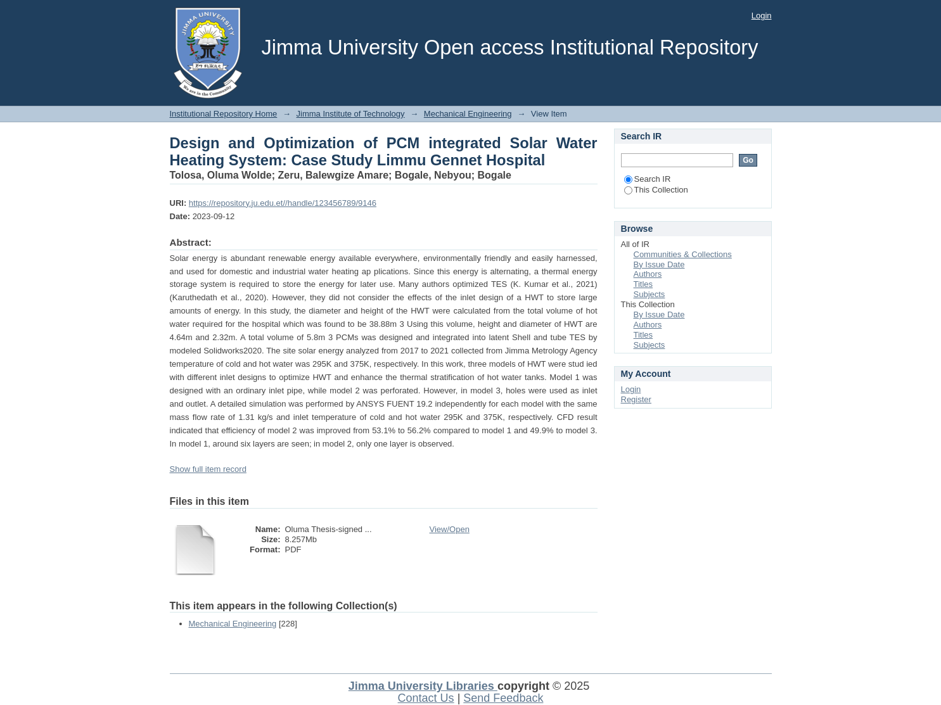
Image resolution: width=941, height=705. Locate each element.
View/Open (450, 529)
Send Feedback (503, 698)
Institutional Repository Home (224, 113)
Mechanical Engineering (468, 113)
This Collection (656, 189)
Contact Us (426, 698)
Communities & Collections (683, 254)
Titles (643, 284)
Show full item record (208, 469)
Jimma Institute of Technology (351, 113)
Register (636, 399)
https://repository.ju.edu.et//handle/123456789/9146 (282, 203)
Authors (648, 274)
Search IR (647, 179)
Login (762, 15)
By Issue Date (659, 264)
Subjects (649, 294)
